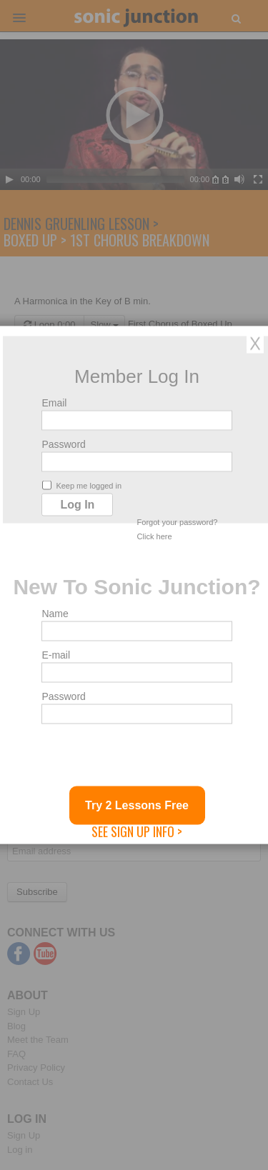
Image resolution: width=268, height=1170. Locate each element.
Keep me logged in (81, 485)
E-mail (55, 655)
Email (53, 403)
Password (63, 444)
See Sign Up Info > (136, 831)
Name (54, 613)
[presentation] (150, 758)
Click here (154, 536)
